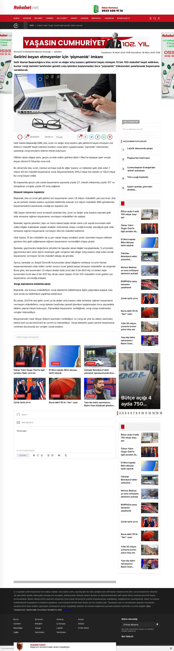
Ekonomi (27, 18)
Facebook (133, 8)
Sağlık (16, 632)
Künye (81, 619)
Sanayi (74, 18)
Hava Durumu (102, 3)
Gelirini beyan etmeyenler (28, 337)
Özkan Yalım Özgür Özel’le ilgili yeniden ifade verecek (59, 25)
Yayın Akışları (134, 3)
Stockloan (67, 610)
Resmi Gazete (123, 18)
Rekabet (38, 18)
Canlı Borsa (118, 3)
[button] (117, 413)
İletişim (81, 624)
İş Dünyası (61, 624)
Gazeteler (39, 3)
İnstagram (146, 8)
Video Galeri (71, 3)
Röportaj (96, 18)
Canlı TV (86, 3)
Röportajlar (18, 628)
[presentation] (22, 25)
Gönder (23, 455)
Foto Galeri (55, 3)
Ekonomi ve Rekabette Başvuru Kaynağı (32, 52)
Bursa (17, 18)
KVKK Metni (83, 628)
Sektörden (39, 632)
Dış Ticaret (62, 18)
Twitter (139, 8)
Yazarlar (109, 18)
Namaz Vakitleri (151, 3)
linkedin (153, 8)
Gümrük (49, 18)
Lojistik (60, 628)
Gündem (84, 18)
